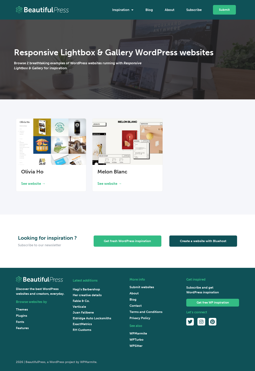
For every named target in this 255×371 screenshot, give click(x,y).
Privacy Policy (139, 318)
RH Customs (82, 330)
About (169, 10)
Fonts (20, 322)
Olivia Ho (32, 172)
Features (22, 328)
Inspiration (122, 10)
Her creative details (87, 295)
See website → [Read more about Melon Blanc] (109, 183)
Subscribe (194, 10)
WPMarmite (138, 333)
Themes (22, 309)
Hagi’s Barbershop (86, 289)
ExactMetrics (82, 324)
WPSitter (135, 346)
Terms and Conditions (145, 312)
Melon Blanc (112, 172)
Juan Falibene (83, 312)
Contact (135, 306)
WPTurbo (136, 339)
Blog (149, 10)
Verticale (79, 307)
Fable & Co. (81, 301)
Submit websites (141, 287)
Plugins (21, 316)
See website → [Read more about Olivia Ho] (33, 183)
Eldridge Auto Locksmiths (92, 318)
